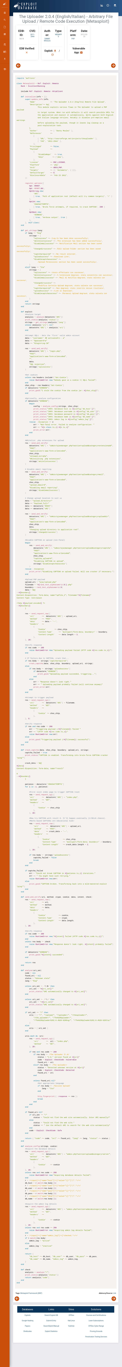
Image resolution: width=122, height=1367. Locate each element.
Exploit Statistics (51, 1331)
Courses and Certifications (96, 1315)
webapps (58, 35)
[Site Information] (108, 6)
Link (114, 1293)
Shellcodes (27, 1331)
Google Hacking (27, 1321)
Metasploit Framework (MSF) (31, 1293)
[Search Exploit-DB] (115, 6)
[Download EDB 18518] (56, 50)
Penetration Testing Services (96, 1337)
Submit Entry (51, 1321)
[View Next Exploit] (113, 65)
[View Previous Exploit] (18, 65)
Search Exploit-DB (51, 1315)
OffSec (71, 1315)
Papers (27, 1326)
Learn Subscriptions (96, 1321)
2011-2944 (32, 35)
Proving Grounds (96, 1331)
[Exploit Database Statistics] (102, 6)
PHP (73, 39)
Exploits (27, 1315)
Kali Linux (71, 1321)
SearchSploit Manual (51, 1326)
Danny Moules (47, 40)
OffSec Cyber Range (96, 1326)
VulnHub (71, 1326)
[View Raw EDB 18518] (53, 54)
